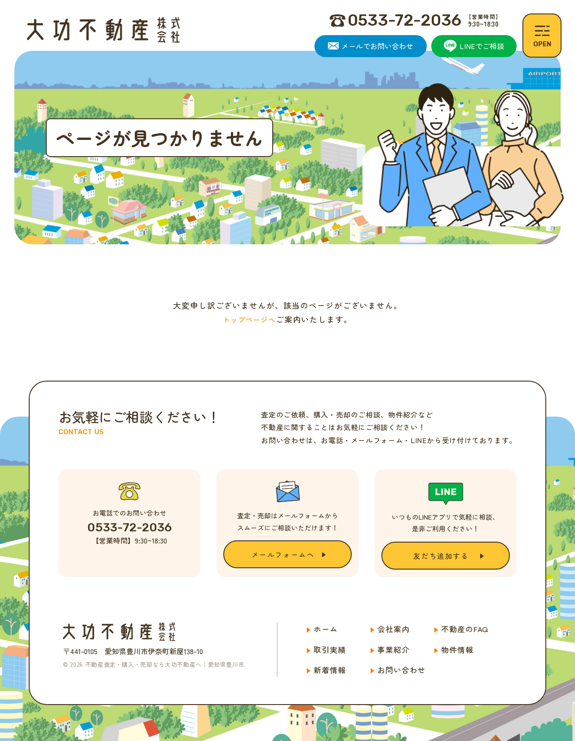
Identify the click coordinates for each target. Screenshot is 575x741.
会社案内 (393, 628)
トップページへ (249, 319)
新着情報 (329, 670)
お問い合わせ (401, 670)
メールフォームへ (283, 554)
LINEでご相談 (474, 46)
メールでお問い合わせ (370, 45)
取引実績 (329, 649)
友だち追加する (441, 556)
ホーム (326, 628)
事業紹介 (393, 649)
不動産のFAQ (464, 628)
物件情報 (457, 649)
